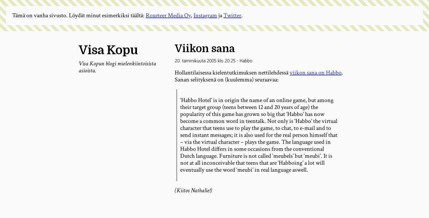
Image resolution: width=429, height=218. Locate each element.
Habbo (245, 61)
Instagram (205, 15)
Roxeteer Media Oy (168, 15)
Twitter (232, 15)
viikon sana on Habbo (316, 73)
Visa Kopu (108, 50)
